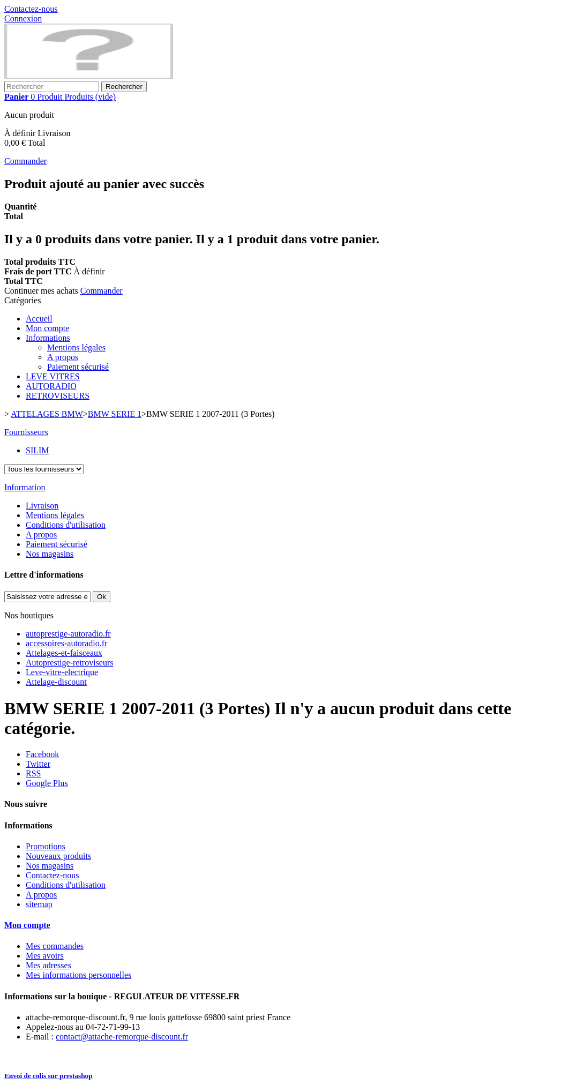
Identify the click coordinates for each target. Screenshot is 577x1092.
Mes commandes (55, 946)
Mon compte (47, 328)
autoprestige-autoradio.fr (68, 633)
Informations (48, 337)
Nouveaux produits (58, 856)
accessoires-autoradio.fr (66, 643)
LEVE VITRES (53, 376)
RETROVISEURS (57, 395)
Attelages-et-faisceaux (64, 652)
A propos (62, 357)
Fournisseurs (26, 432)
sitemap (39, 904)
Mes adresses (48, 965)
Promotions (45, 846)
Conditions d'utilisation (66, 524)
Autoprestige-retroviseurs (70, 662)
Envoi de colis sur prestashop (48, 1076)
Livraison (42, 505)
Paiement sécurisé (78, 366)
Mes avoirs (45, 955)
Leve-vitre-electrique (62, 672)
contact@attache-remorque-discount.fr (122, 1036)
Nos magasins (49, 553)
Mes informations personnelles (78, 974)
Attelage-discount (56, 681)
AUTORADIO (51, 386)
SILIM (37, 450)
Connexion (23, 18)
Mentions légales (76, 347)
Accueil (39, 318)
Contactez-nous (31, 8)
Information (24, 487)
